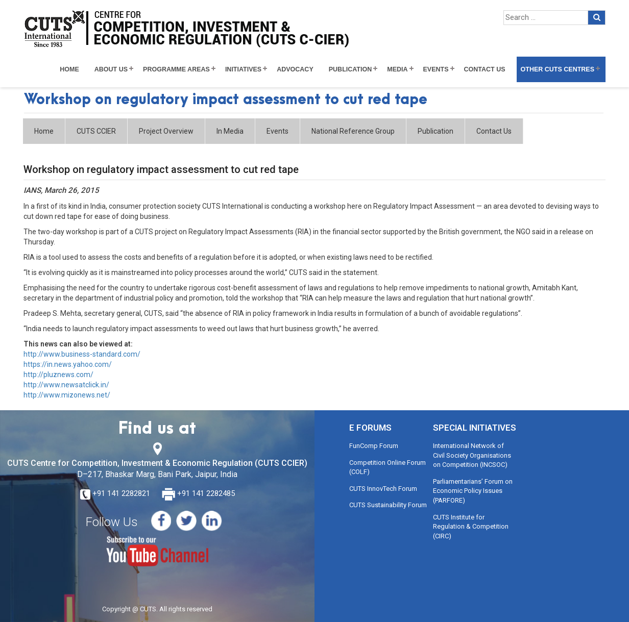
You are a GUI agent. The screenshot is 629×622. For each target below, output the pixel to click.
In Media (230, 131)
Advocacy (295, 69)
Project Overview (166, 131)
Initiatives (243, 69)
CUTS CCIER (96, 131)
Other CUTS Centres (557, 69)
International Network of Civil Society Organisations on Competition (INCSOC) (472, 455)
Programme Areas (176, 69)
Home (69, 69)
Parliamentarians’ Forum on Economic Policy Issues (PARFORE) (473, 491)
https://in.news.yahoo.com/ (67, 364)
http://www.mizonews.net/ (66, 395)
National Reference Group (353, 131)
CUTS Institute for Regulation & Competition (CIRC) (471, 526)
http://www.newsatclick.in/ (66, 385)
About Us (111, 69)
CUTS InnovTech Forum (383, 488)
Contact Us (484, 69)
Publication (350, 69)
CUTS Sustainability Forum (388, 505)
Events (436, 69)
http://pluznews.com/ (58, 374)
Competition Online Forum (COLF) (387, 467)
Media (397, 69)
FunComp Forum (373, 446)
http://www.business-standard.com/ (81, 354)
